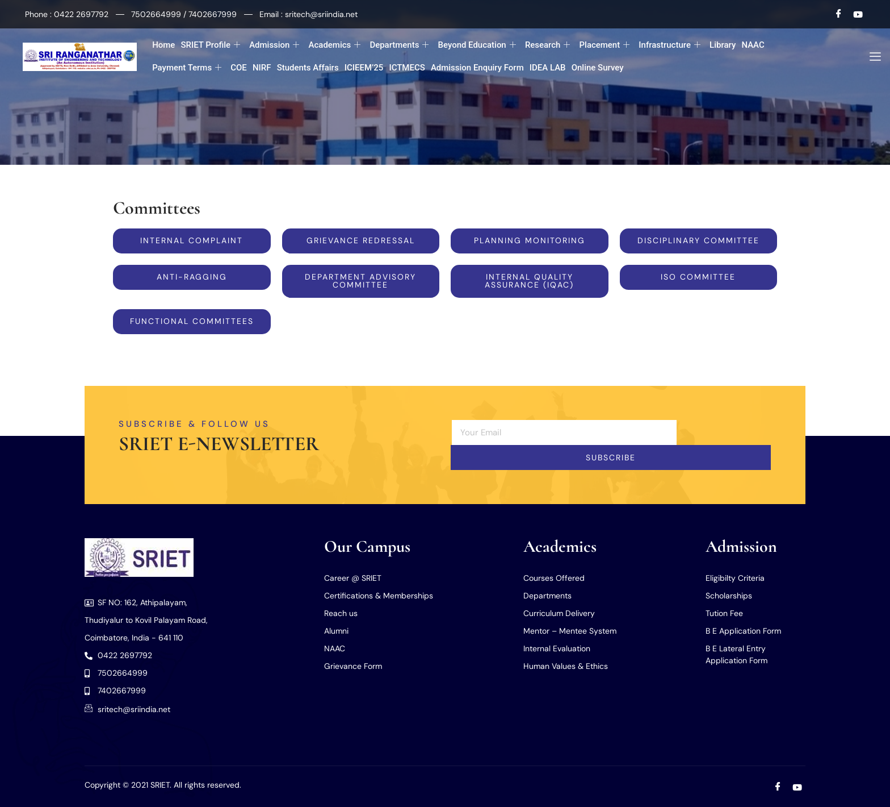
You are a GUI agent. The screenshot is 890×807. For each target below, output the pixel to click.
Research (547, 45)
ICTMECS (407, 68)
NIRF (262, 68)
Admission (274, 45)
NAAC (752, 45)
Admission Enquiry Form (477, 68)
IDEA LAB (548, 68)
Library (723, 45)
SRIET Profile (210, 45)
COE (238, 68)
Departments (399, 45)
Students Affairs (307, 68)
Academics (334, 45)
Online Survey (598, 68)
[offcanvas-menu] (871, 57)
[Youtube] (857, 14)
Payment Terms (186, 68)
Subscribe (611, 458)
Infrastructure (669, 45)
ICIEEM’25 (364, 68)
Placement (605, 45)
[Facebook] (838, 14)
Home (163, 45)
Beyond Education (476, 45)
